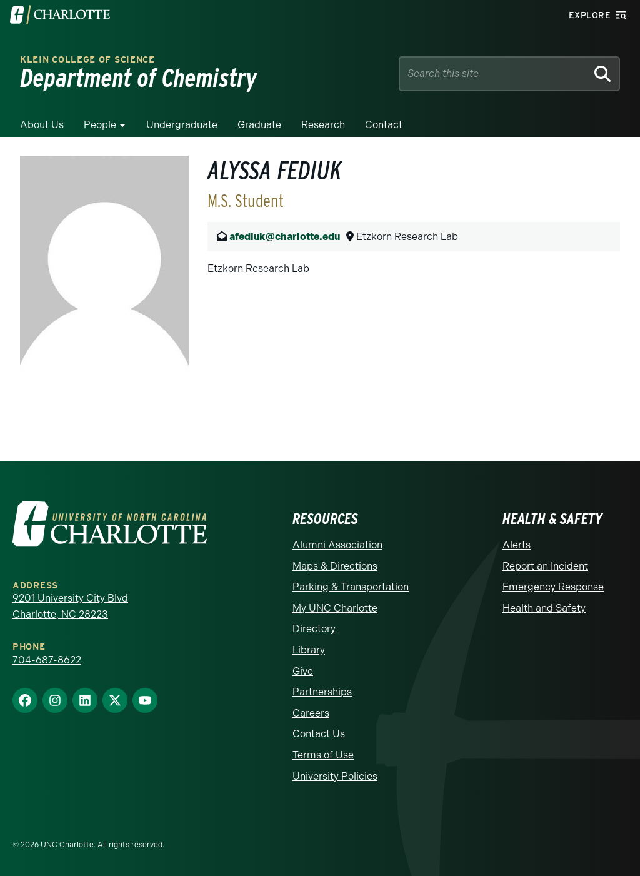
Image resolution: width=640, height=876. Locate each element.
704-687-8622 (46, 660)
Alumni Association (337, 545)
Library (308, 650)
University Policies (335, 776)
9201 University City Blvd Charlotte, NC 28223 (70, 606)
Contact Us (318, 734)
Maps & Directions (335, 566)
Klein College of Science (87, 59)
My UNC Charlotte (335, 608)
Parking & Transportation (350, 587)
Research (323, 125)
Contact (383, 125)
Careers (310, 713)
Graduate (259, 125)
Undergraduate (182, 125)
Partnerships (322, 692)
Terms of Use (323, 755)
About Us (42, 125)
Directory (314, 629)
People (100, 125)
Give (302, 671)
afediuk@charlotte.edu (284, 237)
